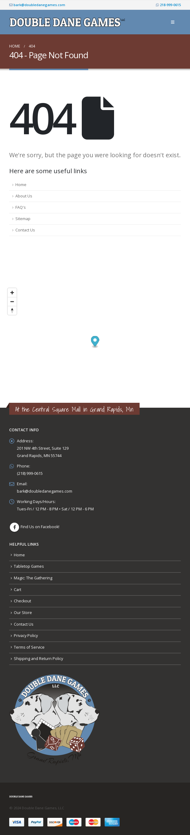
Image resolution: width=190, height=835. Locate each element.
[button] (172, 22)
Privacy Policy (26, 635)
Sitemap (22, 218)
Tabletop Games (29, 566)
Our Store (23, 612)
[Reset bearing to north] (12, 310)
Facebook (14, 527)
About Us (23, 196)
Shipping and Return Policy (38, 658)
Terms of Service (29, 647)
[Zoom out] (12, 301)
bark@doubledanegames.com (37, 4)
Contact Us (25, 230)
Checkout (22, 601)
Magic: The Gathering (33, 578)
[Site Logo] (68, 22)
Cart (17, 589)
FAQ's (20, 207)
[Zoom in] (12, 292)
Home (20, 184)
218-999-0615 (168, 4)
